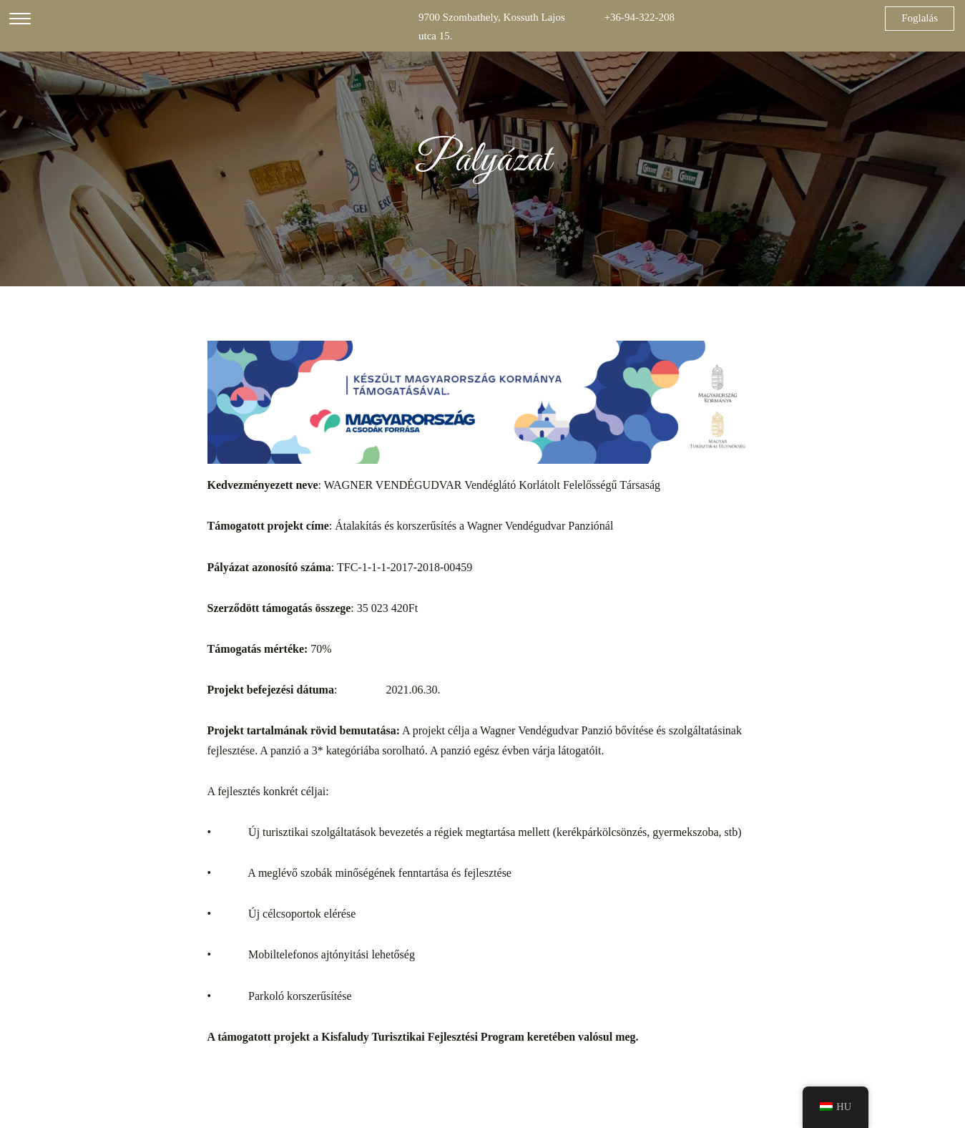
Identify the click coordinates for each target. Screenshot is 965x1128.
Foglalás (919, 18)
